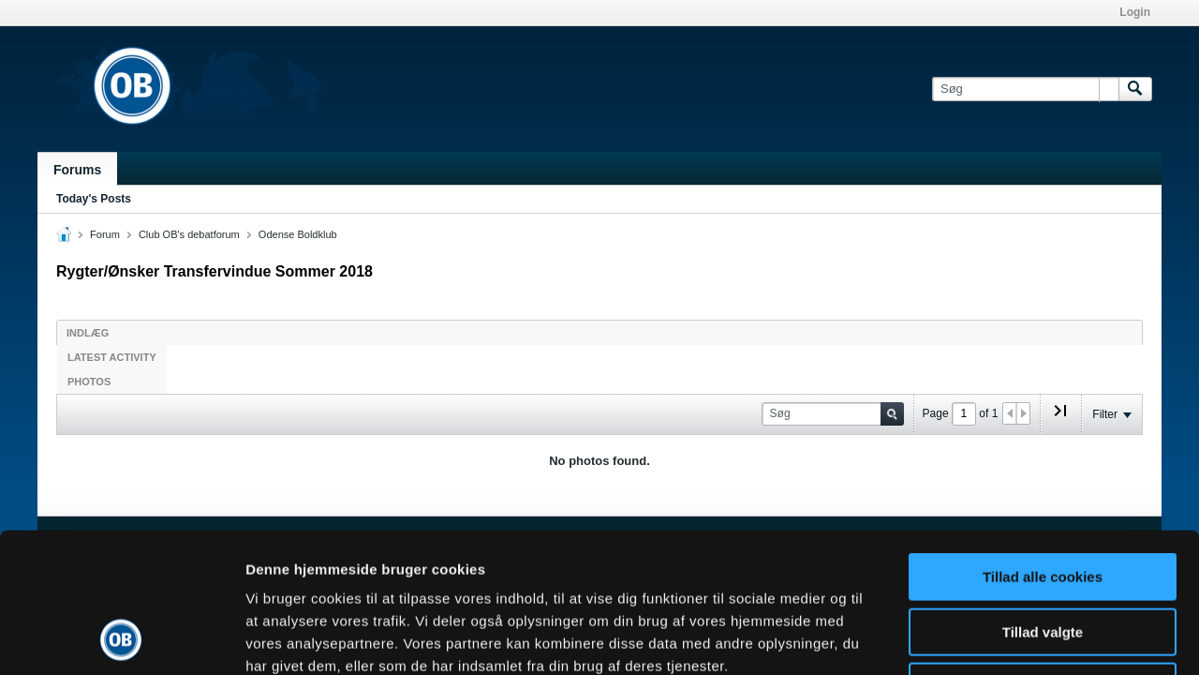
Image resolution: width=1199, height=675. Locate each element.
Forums (77, 169)
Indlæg (88, 332)
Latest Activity (111, 357)
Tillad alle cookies (1043, 446)
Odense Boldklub (298, 234)
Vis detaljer (974, 638)
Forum (105, 234)
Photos (89, 381)
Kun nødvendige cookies (1042, 555)
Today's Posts (93, 198)
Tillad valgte (1042, 501)
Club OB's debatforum (189, 234)
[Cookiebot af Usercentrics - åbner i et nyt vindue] (121, 638)
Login (1134, 12)
